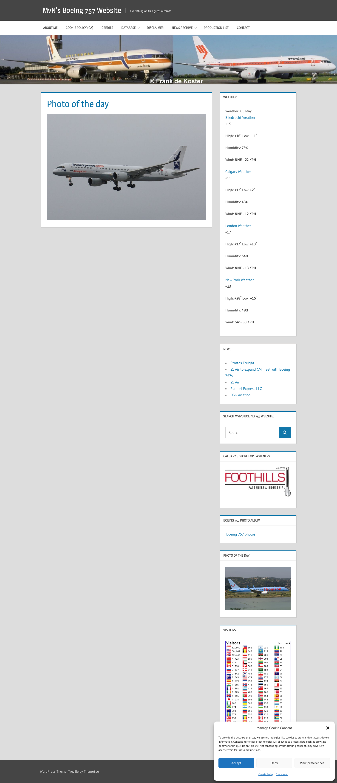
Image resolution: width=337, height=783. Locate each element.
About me (50, 27)
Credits (107, 27)
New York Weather (239, 280)
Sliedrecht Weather (240, 117)
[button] (328, 728)
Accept (236, 763)
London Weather (238, 225)
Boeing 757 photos (240, 534)
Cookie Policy (265, 774)
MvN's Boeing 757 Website (82, 10)
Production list (216, 27)
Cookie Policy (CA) (79, 27)
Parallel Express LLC (246, 388)
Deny (274, 763)
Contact (243, 27)
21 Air (234, 382)
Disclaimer (282, 774)
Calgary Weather (238, 171)
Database (130, 27)
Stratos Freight (242, 363)
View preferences (312, 763)
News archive (184, 27)
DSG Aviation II (241, 395)
